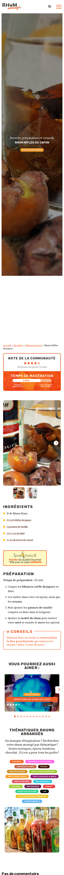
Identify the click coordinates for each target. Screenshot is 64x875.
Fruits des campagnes (43, 771)
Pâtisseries (33, 786)
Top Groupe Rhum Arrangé (32, 796)
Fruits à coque (17, 771)
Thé (44, 791)
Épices (43, 766)
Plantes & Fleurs (27, 791)
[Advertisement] (32, 310)
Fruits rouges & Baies (44, 776)
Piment (49, 786)
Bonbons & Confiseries (40, 761)
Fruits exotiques (32, 150)
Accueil (7, 345)
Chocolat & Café (25, 766)
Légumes (15, 786)
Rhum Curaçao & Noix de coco (32, 698)
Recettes (18, 345)
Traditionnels (32, 801)
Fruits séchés (21, 781)
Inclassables (43, 781)
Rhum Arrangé (33, 345)
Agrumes (16, 761)
